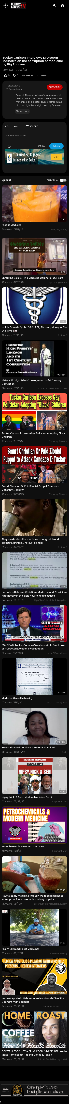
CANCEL (41, 146)
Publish (56, 146)
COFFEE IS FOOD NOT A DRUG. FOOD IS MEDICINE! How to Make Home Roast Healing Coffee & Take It (34, 1053)
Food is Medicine (11, 225)
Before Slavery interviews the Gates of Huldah (29, 747)
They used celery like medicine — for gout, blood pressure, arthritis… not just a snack (30, 541)
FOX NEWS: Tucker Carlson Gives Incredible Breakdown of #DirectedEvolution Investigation (34, 646)
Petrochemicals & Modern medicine (23, 846)
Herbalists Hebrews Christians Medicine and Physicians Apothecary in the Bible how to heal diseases (34, 594)
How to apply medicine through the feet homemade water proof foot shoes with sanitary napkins (32, 897)
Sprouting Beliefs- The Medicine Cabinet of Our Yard (32, 278)
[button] (62, 5)
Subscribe (55, 87)
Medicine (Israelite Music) (17, 698)
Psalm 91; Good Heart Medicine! (20, 949)
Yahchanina (13, 85)
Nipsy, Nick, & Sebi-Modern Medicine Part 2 (27, 797)
